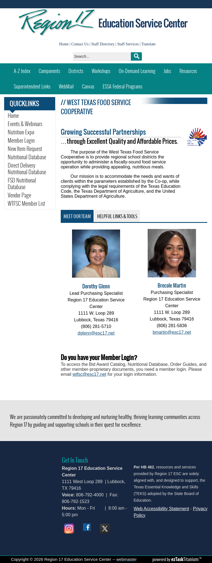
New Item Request (30, 148)
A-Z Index (22, 71)
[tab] (77, 216)
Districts (75, 71)
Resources (188, 71)
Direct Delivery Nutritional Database (27, 168)
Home (63, 44)
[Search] (103, 56)
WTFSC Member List (30, 203)
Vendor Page (19, 195)
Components (49, 71)
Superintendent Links (32, 86)
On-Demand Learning (137, 71)
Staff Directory (103, 44)
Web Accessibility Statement (161, 508)
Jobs (167, 71)
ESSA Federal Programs (125, 84)
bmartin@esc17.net (172, 332)
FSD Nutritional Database (24, 183)
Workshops (103, 69)
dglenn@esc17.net (96, 333)
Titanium (185, 559)
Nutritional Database (27, 157)
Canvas (90, 84)
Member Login (21, 140)
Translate (148, 44)
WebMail (68, 84)
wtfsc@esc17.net (89, 374)
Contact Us (80, 44)
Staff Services (128, 44)
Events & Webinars (25, 124)
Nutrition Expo (21, 132)
